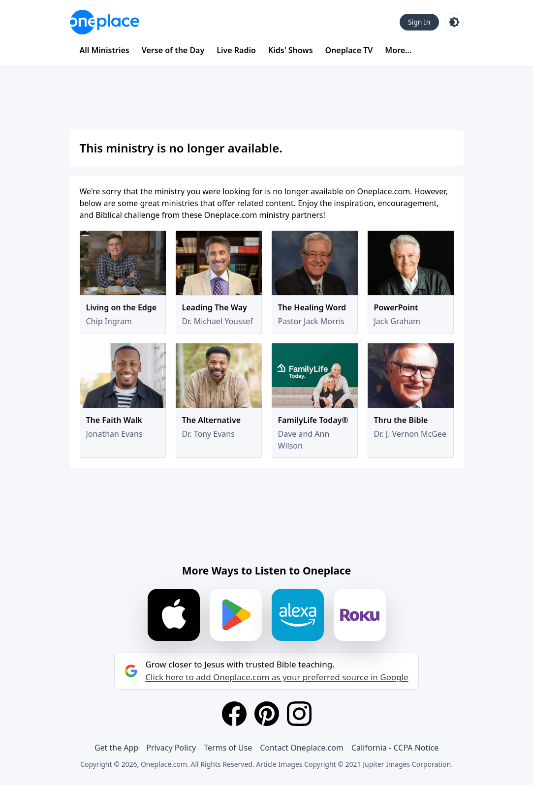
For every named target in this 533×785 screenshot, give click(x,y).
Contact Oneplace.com (302, 747)
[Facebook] (234, 713)
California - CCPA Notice (395, 747)
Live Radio (236, 50)
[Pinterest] (266, 713)
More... (398, 50)
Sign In (419, 22)
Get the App (116, 747)
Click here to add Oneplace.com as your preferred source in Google (276, 677)
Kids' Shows (290, 50)
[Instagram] (299, 713)
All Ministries (104, 50)
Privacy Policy (171, 747)
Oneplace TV (349, 50)
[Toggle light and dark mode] (454, 22)
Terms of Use (228, 747)
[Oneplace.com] (104, 22)
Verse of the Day (173, 50)
